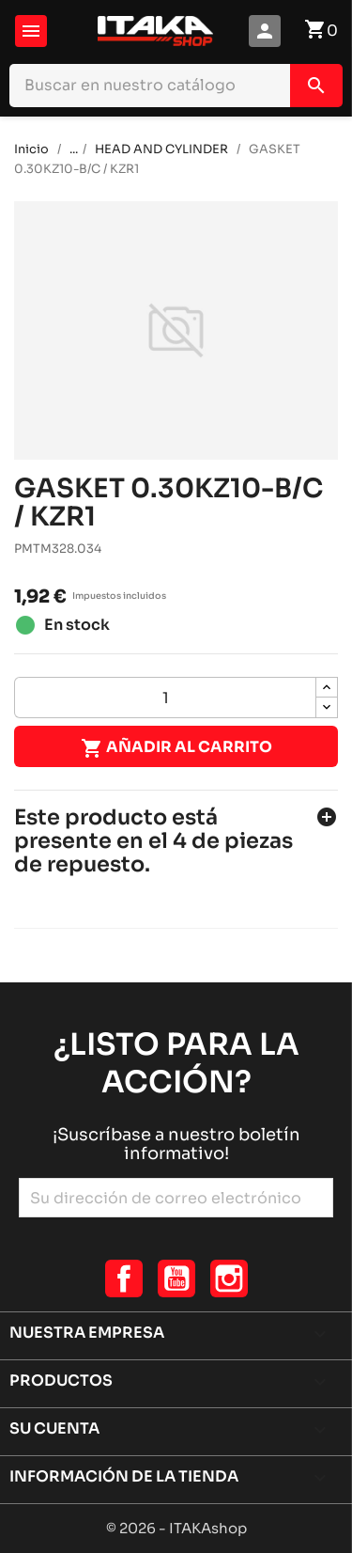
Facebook (124, 1278)
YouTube (176, 1278)
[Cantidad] (165, 697)
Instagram (229, 1278)
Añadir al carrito (176, 748)
